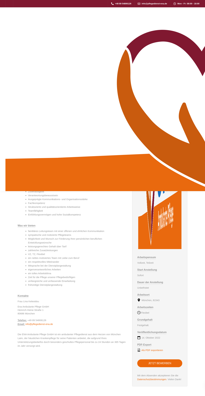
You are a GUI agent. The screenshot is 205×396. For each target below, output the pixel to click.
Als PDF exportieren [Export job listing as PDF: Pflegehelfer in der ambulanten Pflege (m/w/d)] (150, 350)
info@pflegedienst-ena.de (39, 324)
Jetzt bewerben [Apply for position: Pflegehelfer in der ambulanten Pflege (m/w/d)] (159, 363)
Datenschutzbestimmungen (151, 379)
